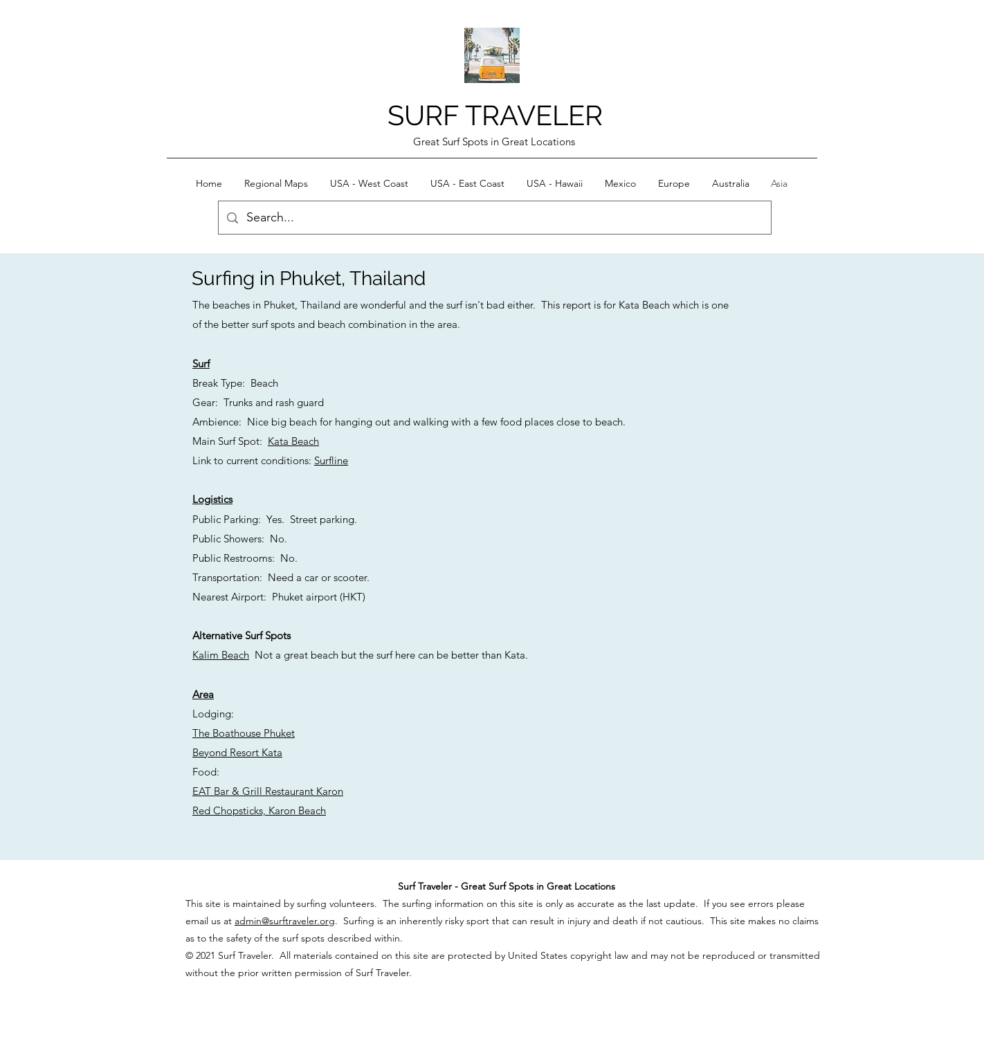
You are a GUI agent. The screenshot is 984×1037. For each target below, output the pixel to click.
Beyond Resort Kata (237, 752)
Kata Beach (293, 441)
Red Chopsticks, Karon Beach (259, 810)
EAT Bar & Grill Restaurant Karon (267, 791)
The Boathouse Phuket (243, 733)
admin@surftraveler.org (285, 921)
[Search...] (494, 218)
